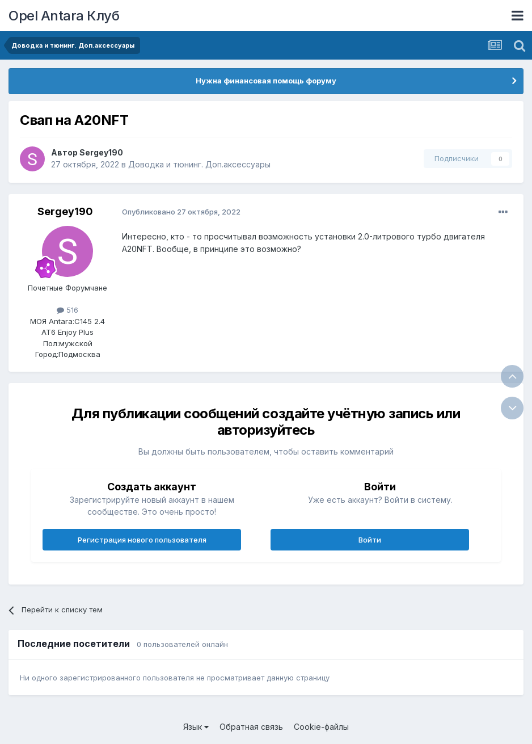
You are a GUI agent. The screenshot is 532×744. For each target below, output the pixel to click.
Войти (369, 539)
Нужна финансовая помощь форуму (266, 80)
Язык (196, 727)
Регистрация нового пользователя (142, 539)
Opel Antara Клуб (64, 15)
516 (67, 309)
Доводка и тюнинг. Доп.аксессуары (199, 164)
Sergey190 (101, 152)
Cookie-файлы (321, 727)
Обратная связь (251, 727)
